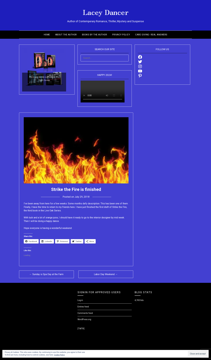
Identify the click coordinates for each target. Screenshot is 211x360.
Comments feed (85, 313)
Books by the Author (94, 34)
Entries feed (83, 306)
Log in (80, 300)
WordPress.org (84, 319)
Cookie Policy (59, 355)
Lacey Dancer (106, 12)
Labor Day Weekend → (106, 274)
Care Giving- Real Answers (151, 34)
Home (47, 34)
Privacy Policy (121, 34)
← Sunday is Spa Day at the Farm (46, 274)
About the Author (66, 34)
